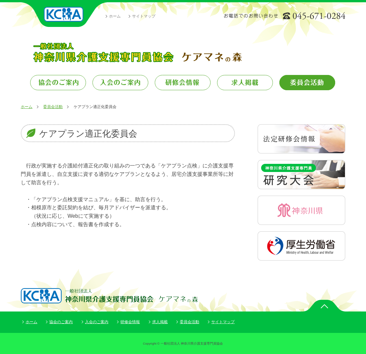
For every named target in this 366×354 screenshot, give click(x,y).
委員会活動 (53, 106)
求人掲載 (160, 322)
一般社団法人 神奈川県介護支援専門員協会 (64, 14)
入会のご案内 (96, 322)
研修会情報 (130, 322)
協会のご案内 (61, 322)
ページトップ (324, 305)
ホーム (115, 16)
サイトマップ (143, 16)
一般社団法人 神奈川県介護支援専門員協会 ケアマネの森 (137, 52)
